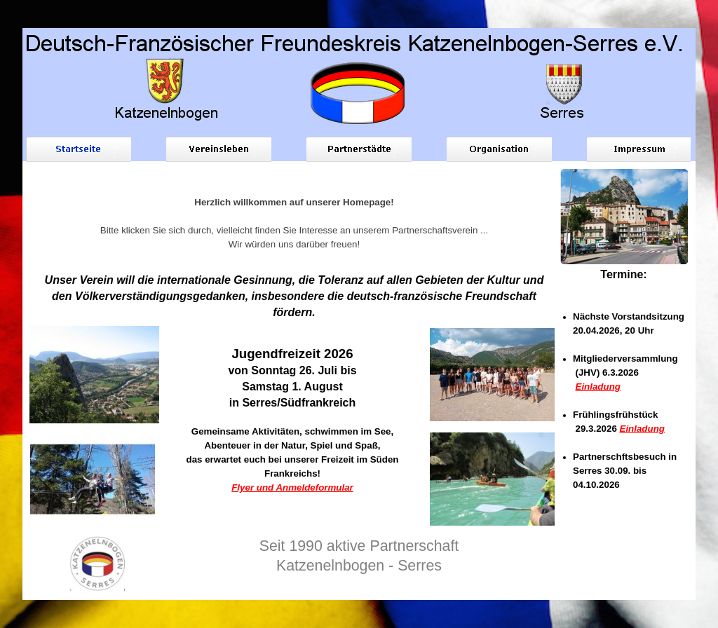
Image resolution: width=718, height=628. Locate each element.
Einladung (598, 386)
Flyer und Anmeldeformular (292, 487)
